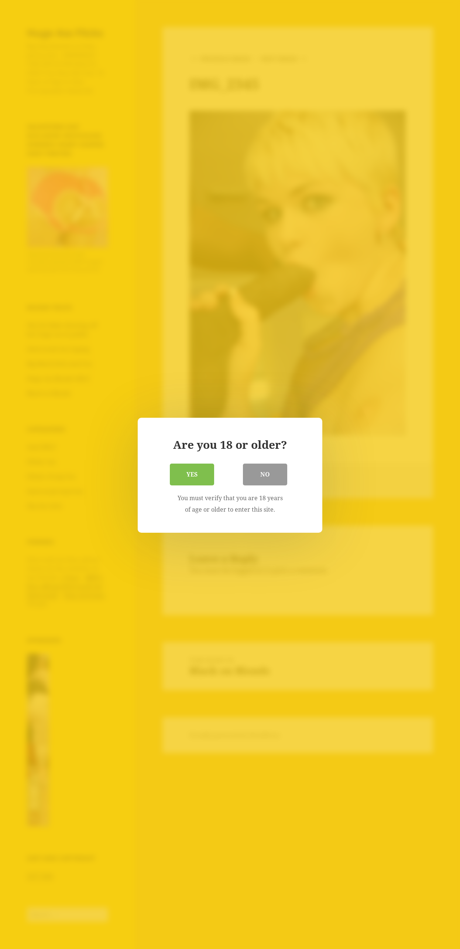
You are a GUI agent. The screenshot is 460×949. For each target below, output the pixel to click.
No (265, 474)
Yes (192, 474)
